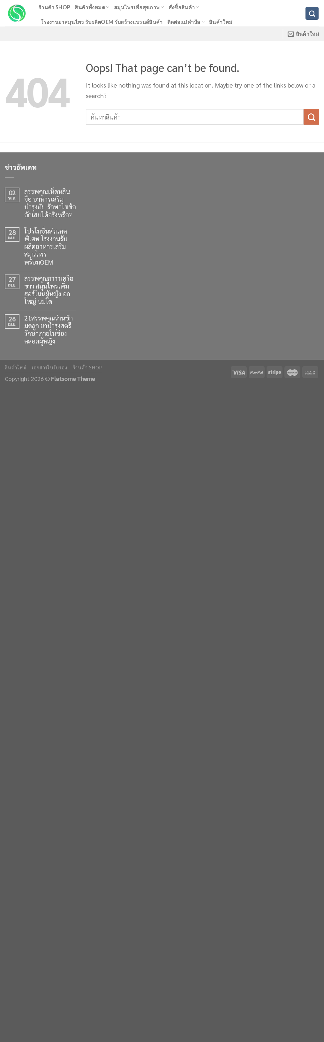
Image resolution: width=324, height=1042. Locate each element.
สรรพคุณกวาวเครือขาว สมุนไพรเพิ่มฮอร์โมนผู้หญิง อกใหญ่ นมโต (48, 289)
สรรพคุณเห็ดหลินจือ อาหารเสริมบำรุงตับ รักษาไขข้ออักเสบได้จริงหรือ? (50, 203)
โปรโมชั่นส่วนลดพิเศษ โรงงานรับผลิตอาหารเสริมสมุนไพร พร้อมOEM (45, 246)
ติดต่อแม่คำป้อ (186, 22)
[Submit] (311, 117)
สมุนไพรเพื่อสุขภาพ (139, 7)
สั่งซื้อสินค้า (184, 7)
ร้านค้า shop (54, 7)
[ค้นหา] (312, 13)
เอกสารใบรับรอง (49, 367)
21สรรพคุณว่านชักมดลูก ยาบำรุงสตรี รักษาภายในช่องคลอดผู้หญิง (48, 329)
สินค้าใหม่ (220, 22)
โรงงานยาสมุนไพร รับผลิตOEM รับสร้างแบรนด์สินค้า (102, 22)
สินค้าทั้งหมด (92, 7)
